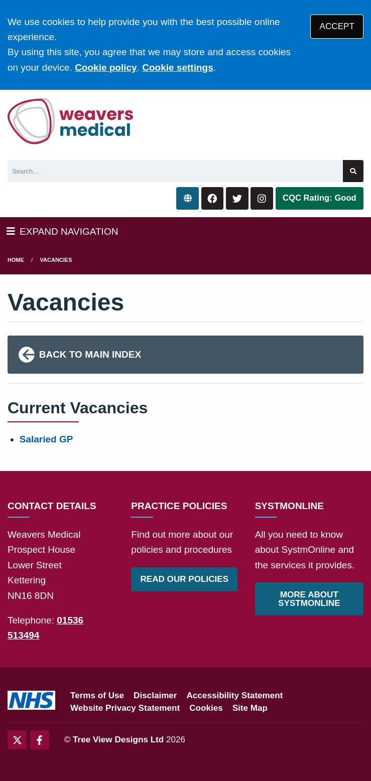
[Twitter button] (237, 198)
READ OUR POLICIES (184, 579)
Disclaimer (155, 695)
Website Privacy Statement (125, 708)
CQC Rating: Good (319, 198)
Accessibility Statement (235, 695)
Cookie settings (177, 67)
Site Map (250, 708)
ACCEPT (337, 26)
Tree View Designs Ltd (118, 739)
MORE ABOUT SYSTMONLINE (309, 599)
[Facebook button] (212, 198)
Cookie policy (106, 67)
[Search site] (353, 171)
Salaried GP (46, 439)
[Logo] (71, 121)
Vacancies (56, 260)
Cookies (206, 708)
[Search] (175, 171)
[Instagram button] (262, 198)
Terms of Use (97, 695)
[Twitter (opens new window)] (17, 739)
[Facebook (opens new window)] (39, 739)
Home (16, 260)
